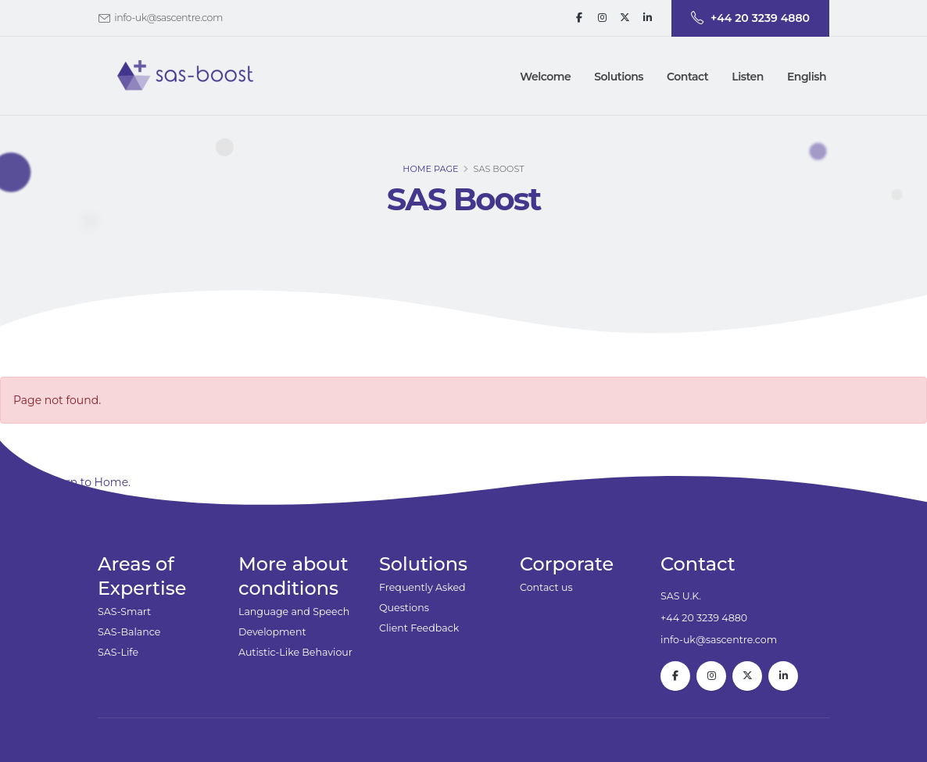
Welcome (545, 77)
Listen (748, 77)
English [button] (806, 77)
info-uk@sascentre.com (168, 17)
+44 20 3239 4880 (703, 618)
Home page (430, 171)
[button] (618, 77)
